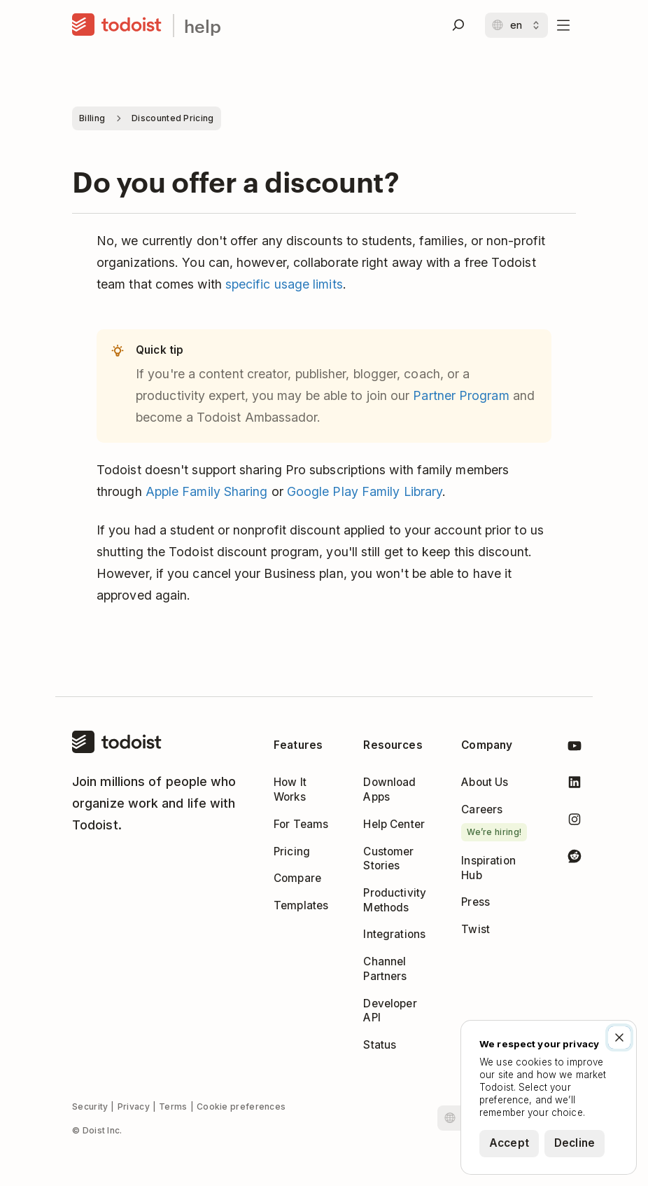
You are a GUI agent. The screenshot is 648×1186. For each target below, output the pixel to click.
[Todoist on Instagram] (574, 822)
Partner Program (461, 395)
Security (90, 1106)
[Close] (619, 1037)
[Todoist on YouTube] (574, 748)
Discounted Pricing (172, 118)
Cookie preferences (241, 1106)
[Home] (117, 25)
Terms (173, 1106)
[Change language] (516, 25)
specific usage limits (284, 284)
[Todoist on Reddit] (574, 858)
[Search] (458, 25)
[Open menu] (563, 25)
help (202, 25)
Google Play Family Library (364, 491)
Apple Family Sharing (207, 491)
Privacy (134, 1106)
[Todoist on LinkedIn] (574, 785)
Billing (92, 118)
